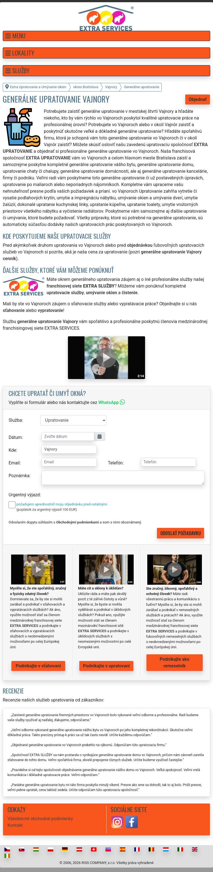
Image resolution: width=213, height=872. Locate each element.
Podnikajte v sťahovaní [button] (38, 665)
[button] (106, 36)
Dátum (15, 437)
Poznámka (19, 475)
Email (14, 463)
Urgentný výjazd (24, 494)
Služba (15, 420)
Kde (12, 450)
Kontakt (15, 825)
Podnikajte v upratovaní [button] (106, 665)
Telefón (115, 463)
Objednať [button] (198, 99)
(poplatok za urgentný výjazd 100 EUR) (46, 509)
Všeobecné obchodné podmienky (40, 818)
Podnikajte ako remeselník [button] (174, 662)
